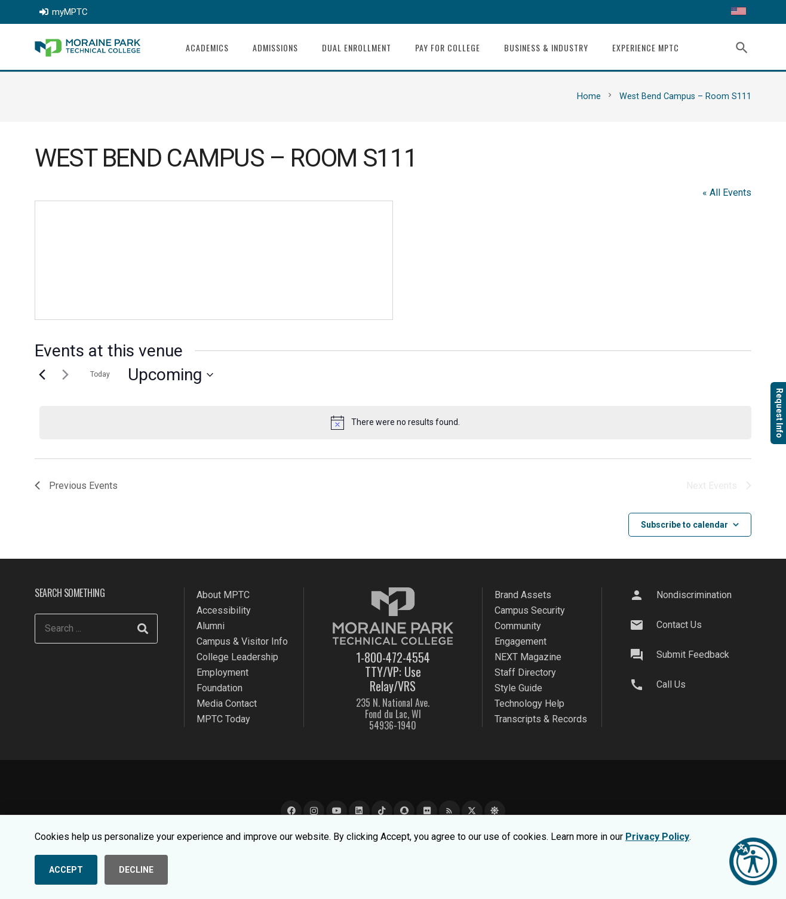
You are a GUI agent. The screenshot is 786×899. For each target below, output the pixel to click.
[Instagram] (313, 811)
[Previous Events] (42, 375)
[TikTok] (381, 811)
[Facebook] (291, 811)
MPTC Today (223, 719)
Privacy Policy (657, 836)
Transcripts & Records (541, 719)
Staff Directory (525, 672)
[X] (472, 811)
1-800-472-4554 (393, 657)
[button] (742, 48)
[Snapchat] (404, 811)
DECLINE (136, 870)
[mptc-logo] (87, 48)
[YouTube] (336, 811)
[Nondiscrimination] (642, 595)
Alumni (210, 626)
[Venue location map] (214, 260)
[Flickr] (426, 811)
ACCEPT (66, 870)
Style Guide (518, 688)
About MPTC (223, 595)
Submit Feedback (692, 654)
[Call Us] (642, 685)
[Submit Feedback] (642, 655)
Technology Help (529, 703)
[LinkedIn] (359, 811)
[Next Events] (65, 375)
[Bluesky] (494, 811)
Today (100, 374)
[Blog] (449, 811)
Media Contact (226, 703)
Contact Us (679, 624)
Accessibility (223, 610)
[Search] (142, 628)
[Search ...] (96, 629)
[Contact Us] (642, 625)
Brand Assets (523, 595)
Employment (222, 672)
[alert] (395, 422)
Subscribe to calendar (684, 524)
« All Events (726, 192)
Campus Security (530, 610)
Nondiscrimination (694, 595)
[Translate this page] (738, 12)
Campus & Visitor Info (242, 641)
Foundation (219, 688)
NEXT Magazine (528, 657)
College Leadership (237, 657)
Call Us (671, 684)
